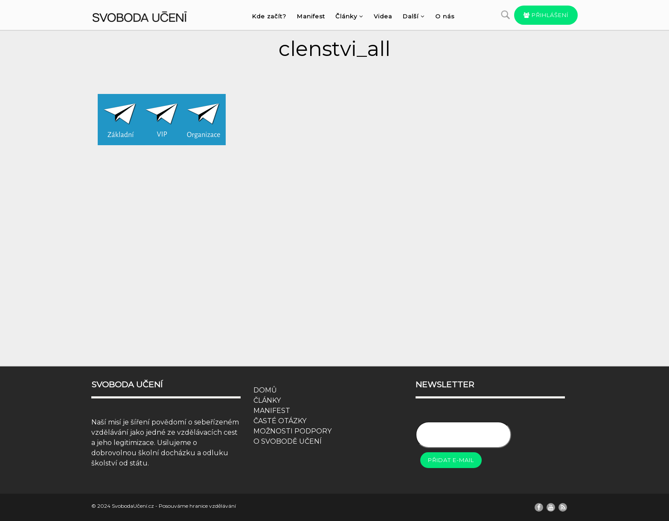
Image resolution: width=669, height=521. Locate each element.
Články (349, 16)
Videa (383, 16)
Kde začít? (269, 16)
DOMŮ (265, 390)
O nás (444, 16)
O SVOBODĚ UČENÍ (287, 441)
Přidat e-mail (451, 460)
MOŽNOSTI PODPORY (292, 431)
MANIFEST (271, 411)
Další (413, 16)
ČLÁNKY (267, 400)
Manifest (311, 16)
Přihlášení (546, 15)
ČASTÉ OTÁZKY (279, 421)
